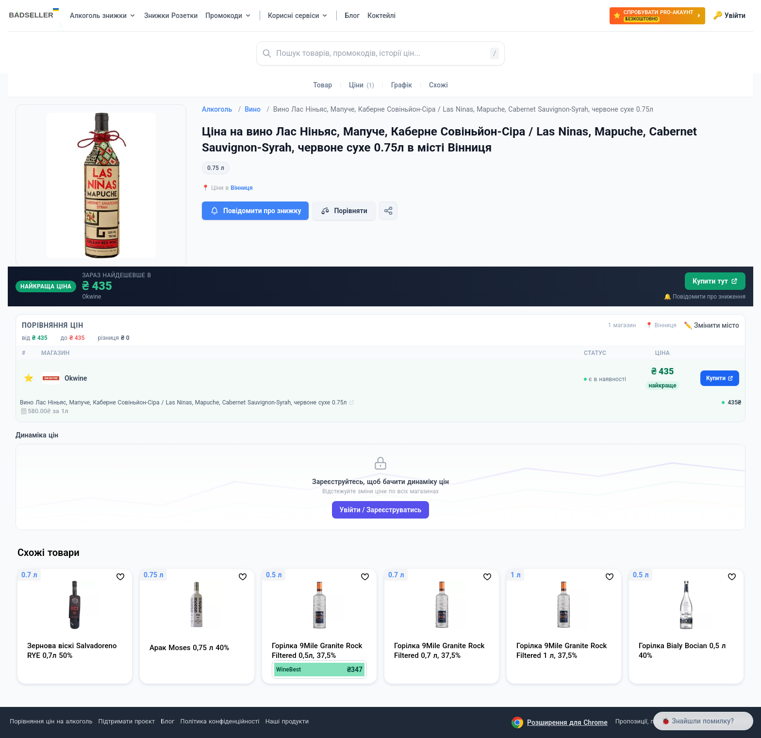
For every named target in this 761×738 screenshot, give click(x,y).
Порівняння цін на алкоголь (51, 721)
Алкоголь (221, 109)
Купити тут (715, 281)
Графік (401, 85)
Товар (322, 85)
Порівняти (343, 211)
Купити (719, 378)
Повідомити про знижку (255, 211)
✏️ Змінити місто (711, 325)
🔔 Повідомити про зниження (704, 296)
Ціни (361, 85)
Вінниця (241, 187)
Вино (257, 109)
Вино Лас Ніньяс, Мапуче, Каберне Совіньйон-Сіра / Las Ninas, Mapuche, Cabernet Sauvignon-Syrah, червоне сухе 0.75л (183, 402)
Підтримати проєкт (127, 721)
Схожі (438, 85)
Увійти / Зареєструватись (381, 510)
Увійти (729, 15)
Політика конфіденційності (220, 721)
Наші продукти (287, 721)
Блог (167, 721)
